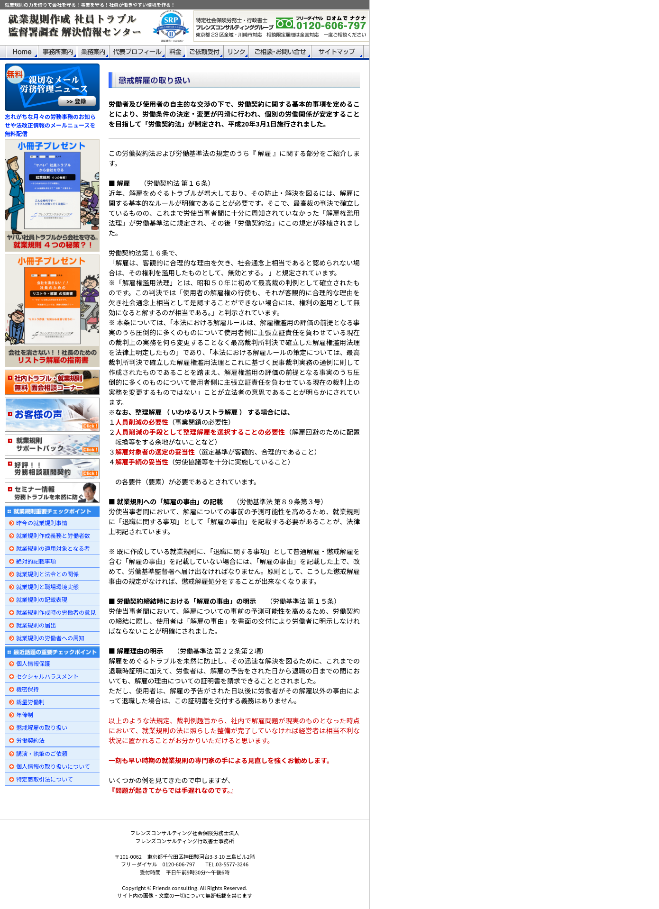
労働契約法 (30, 740)
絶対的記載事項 (36, 561)
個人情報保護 (33, 663)
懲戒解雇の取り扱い (41, 727)
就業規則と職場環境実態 (47, 586)
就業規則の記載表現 (41, 599)
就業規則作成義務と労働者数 (53, 535)
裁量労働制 (30, 702)
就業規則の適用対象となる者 (53, 548)
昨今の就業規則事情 (41, 522)
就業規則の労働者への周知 (50, 638)
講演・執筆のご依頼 (41, 753)
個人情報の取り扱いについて (53, 766)
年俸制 (24, 714)
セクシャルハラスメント (47, 676)
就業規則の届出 (36, 625)
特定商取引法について (44, 779)
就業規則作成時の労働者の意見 (56, 612)
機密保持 (27, 689)
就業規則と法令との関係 (47, 574)
